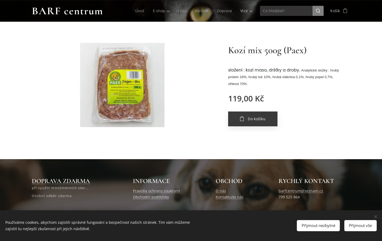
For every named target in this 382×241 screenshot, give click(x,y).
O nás (221, 190)
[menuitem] (139, 10)
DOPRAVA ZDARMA (61, 181)
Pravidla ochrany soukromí (156, 190)
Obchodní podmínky (151, 196)
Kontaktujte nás (230, 196)
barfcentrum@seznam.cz (301, 190)
